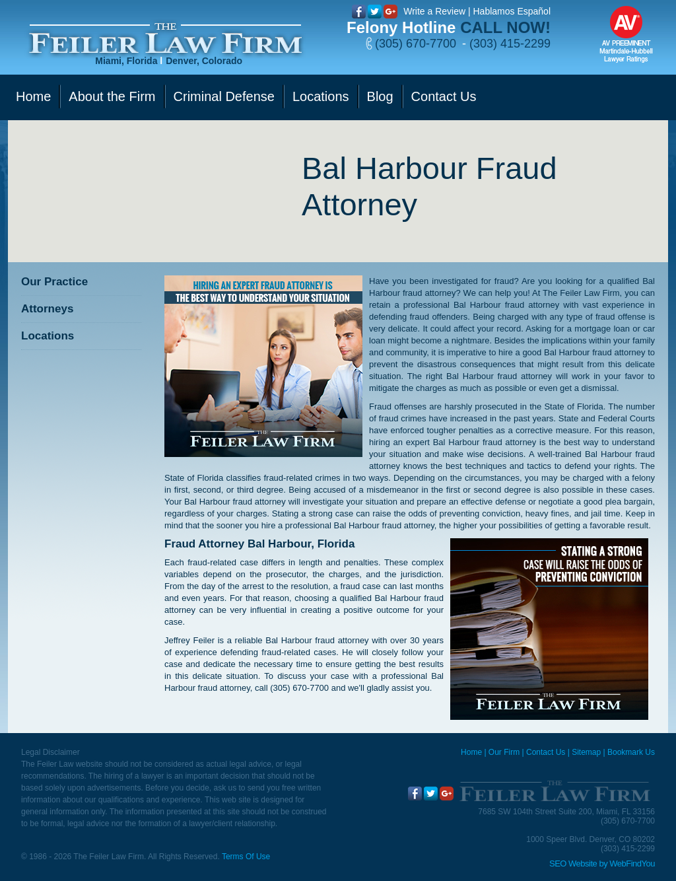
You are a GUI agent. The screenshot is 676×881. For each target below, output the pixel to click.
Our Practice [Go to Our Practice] (54, 281)
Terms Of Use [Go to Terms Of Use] (246, 856)
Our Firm (504, 752)
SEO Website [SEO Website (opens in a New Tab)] (573, 863)
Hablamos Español (512, 11)
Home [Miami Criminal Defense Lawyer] (471, 752)
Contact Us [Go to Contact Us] (444, 96)
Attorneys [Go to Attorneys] (47, 308)
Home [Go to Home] (33, 96)
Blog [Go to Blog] (380, 96)
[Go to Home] (165, 38)
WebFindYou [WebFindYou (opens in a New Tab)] (632, 863)
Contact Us (545, 752)
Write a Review (434, 11)
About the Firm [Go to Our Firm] (112, 96)
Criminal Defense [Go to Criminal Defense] (224, 96)
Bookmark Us (631, 752)
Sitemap (586, 752)
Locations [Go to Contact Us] (320, 96)
